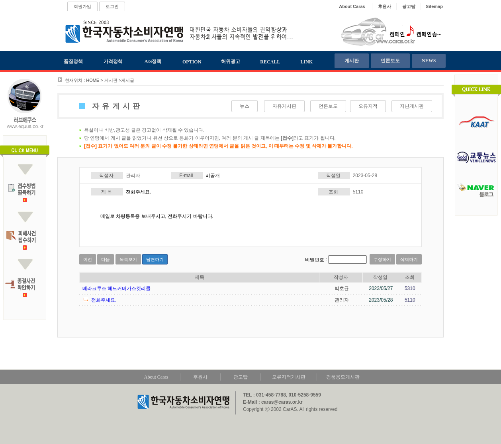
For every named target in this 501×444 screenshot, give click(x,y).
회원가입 (82, 6)
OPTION (191, 62)
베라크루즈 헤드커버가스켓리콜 (116, 288)
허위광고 (230, 61)
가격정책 (113, 61)
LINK (307, 62)
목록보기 (128, 259)
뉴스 (244, 106)
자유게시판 (284, 106)
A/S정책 (153, 61)
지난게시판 (412, 106)
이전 (87, 259)
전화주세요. (103, 300)
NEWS (429, 60)
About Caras (156, 377)
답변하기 (155, 259)
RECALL (270, 62)
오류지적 (368, 106)
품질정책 (73, 61)
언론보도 (390, 60)
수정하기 (382, 259)
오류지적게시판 (288, 377)
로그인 (112, 6)
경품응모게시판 (343, 377)
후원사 (200, 377)
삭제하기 (409, 259)
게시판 (351, 60)
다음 (105, 259)
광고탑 (240, 377)
